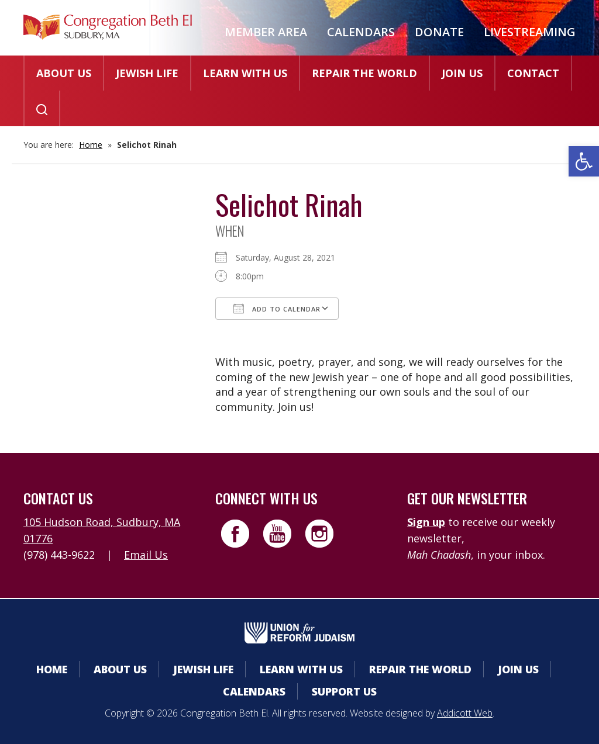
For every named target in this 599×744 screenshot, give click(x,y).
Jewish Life (147, 73)
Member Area (266, 32)
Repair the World (364, 73)
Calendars (361, 32)
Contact (533, 73)
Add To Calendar (277, 308)
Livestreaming (530, 32)
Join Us (462, 73)
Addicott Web (465, 713)
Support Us (344, 691)
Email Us (146, 555)
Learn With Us (245, 73)
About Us (63, 73)
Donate (439, 32)
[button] (584, 161)
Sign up (426, 522)
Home (90, 144)
